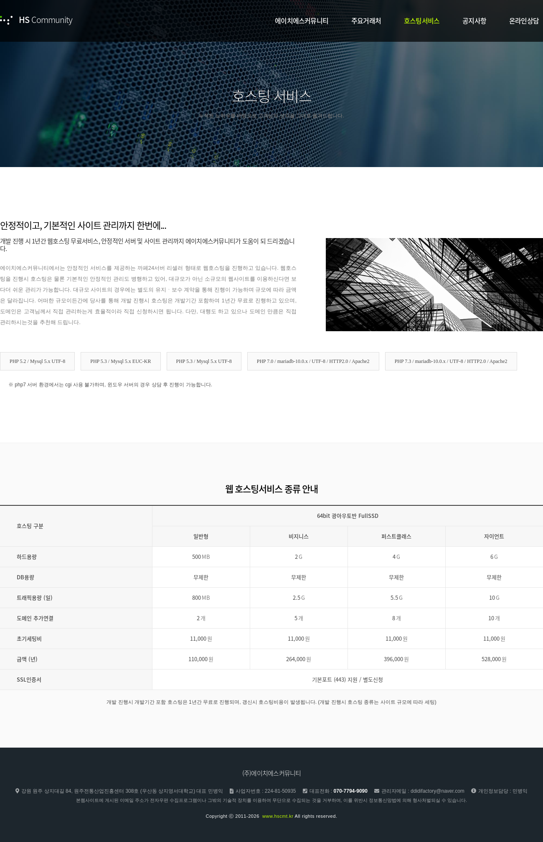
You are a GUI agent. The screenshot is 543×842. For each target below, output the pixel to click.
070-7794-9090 (351, 791)
